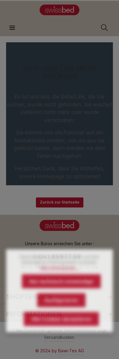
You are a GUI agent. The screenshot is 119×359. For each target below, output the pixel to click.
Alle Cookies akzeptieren (61, 327)
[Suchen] (104, 28)
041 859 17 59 (59, 256)
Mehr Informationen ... (59, 276)
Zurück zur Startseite (59, 202)
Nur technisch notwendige (61, 290)
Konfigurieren (61, 308)
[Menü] (12, 28)
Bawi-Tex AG (71, 350)
